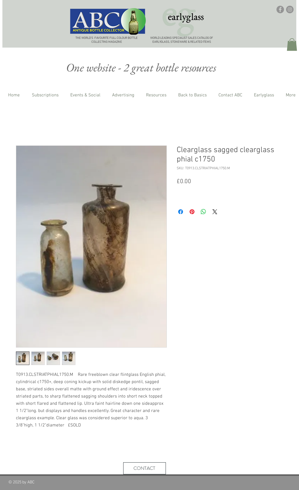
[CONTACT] (144, 468)
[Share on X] (214, 211)
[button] (292, 44)
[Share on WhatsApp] (203, 211)
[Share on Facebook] (180, 211)
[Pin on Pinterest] (192, 211)
